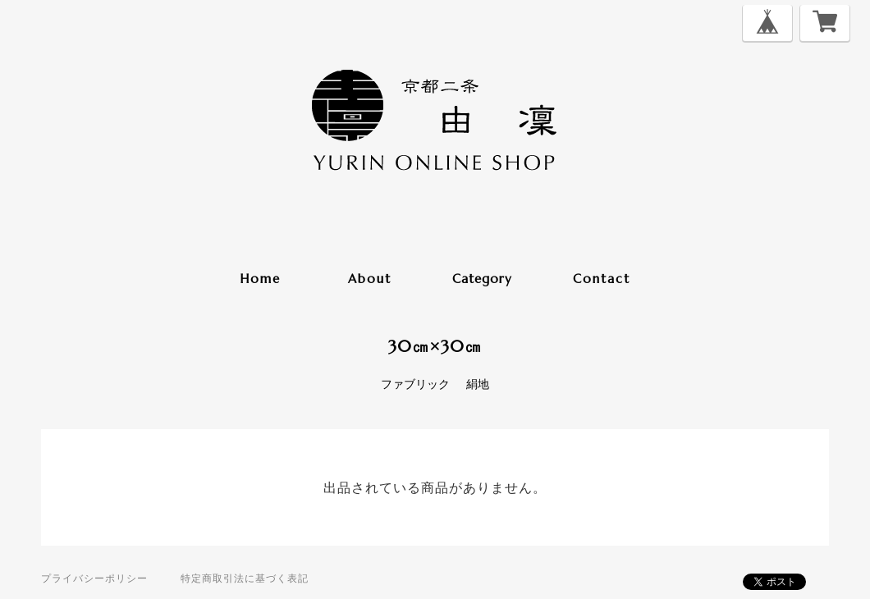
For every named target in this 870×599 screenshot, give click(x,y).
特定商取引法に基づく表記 (245, 578)
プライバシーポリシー (94, 578)
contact (601, 278)
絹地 (477, 384)
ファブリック (415, 384)
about (370, 278)
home (260, 278)
